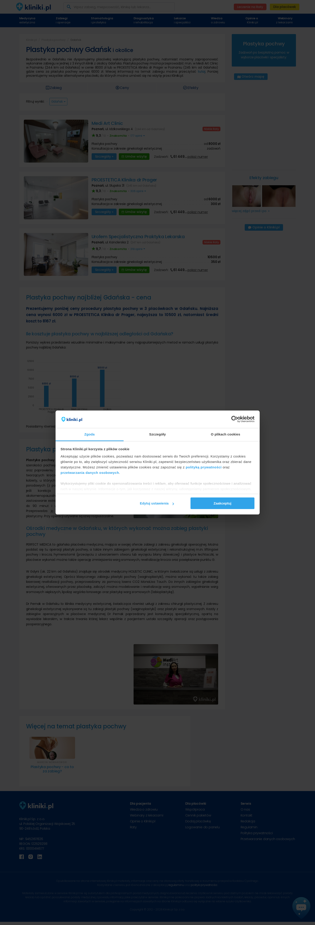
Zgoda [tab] (89, 434)
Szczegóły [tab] (157, 434)
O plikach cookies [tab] (225, 434)
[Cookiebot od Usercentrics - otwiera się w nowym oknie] (234, 419)
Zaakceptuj (222, 503)
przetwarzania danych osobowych (90, 473)
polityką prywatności (204, 467)
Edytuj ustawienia (157, 503)
